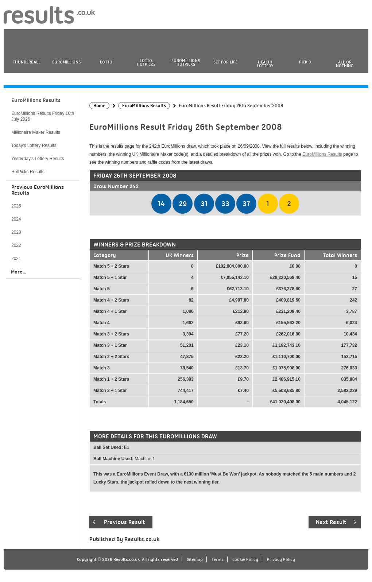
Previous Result (124, 522)
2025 (16, 206)
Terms (218, 559)
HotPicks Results (27, 171)
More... (18, 272)
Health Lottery (265, 63)
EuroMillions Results (322, 154)
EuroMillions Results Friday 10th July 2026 (42, 116)
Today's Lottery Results (34, 145)
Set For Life (225, 62)
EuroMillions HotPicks (185, 62)
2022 (16, 245)
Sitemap (195, 559)
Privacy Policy (281, 559)
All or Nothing (344, 63)
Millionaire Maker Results (35, 132)
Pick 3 (305, 62)
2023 (16, 232)
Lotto (106, 62)
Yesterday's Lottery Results (37, 158)
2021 (16, 258)
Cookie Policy (245, 559)
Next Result (331, 522)
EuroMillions (66, 62)
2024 (16, 219)
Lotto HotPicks (146, 62)
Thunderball (26, 62)
